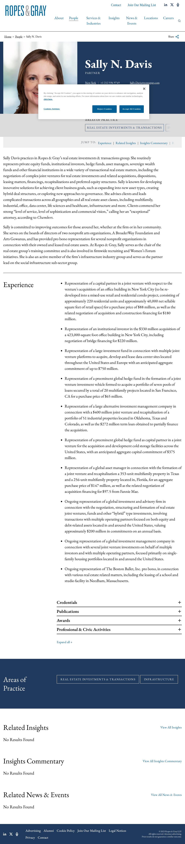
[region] (93, 101)
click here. (48, 99)
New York (90, 83)
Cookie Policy (66, 830)
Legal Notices (117, 830)
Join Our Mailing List (142, 5)
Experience (104, 143)
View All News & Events (166, 795)
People (73, 18)
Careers (168, 18)
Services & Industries (93, 21)
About (59, 18)
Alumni (49, 830)
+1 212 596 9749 (110, 83)
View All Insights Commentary (162, 761)
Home (7, 36)
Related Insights (126, 143)
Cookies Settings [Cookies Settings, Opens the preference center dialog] (52, 109)
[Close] (144, 89)
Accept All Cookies (131, 109)
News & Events (131, 21)
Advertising (33, 830)
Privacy (30, 837)
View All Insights (171, 727)
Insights (114, 18)
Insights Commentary (154, 143)
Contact (116, 5)
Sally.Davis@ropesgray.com (145, 83)
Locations (151, 18)
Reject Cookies (104, 109)
